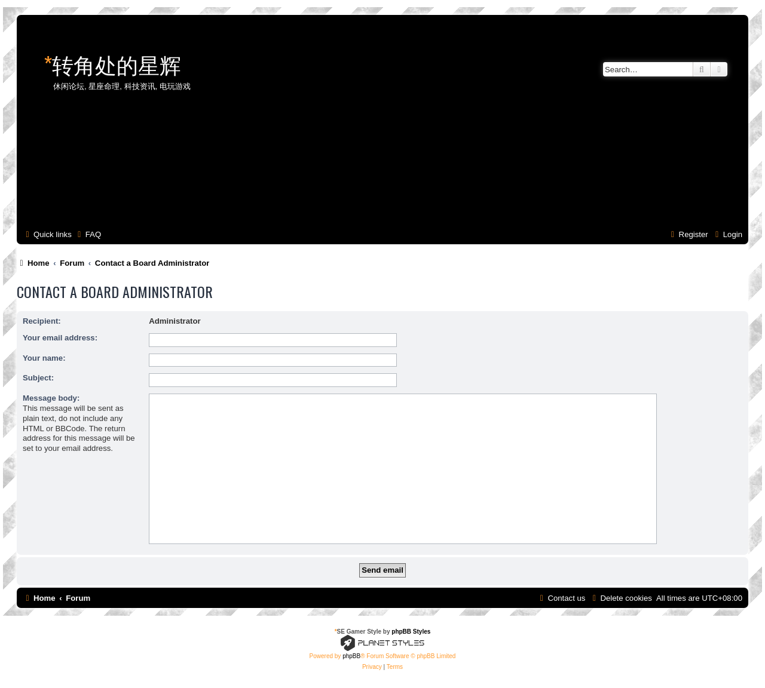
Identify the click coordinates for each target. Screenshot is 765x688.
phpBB (351, 656)
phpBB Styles (410, 631)
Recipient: (42, 321)
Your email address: (60, 337)
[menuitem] (88, 234)
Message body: (51, 398)
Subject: (38, 377)
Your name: (44, 358)
